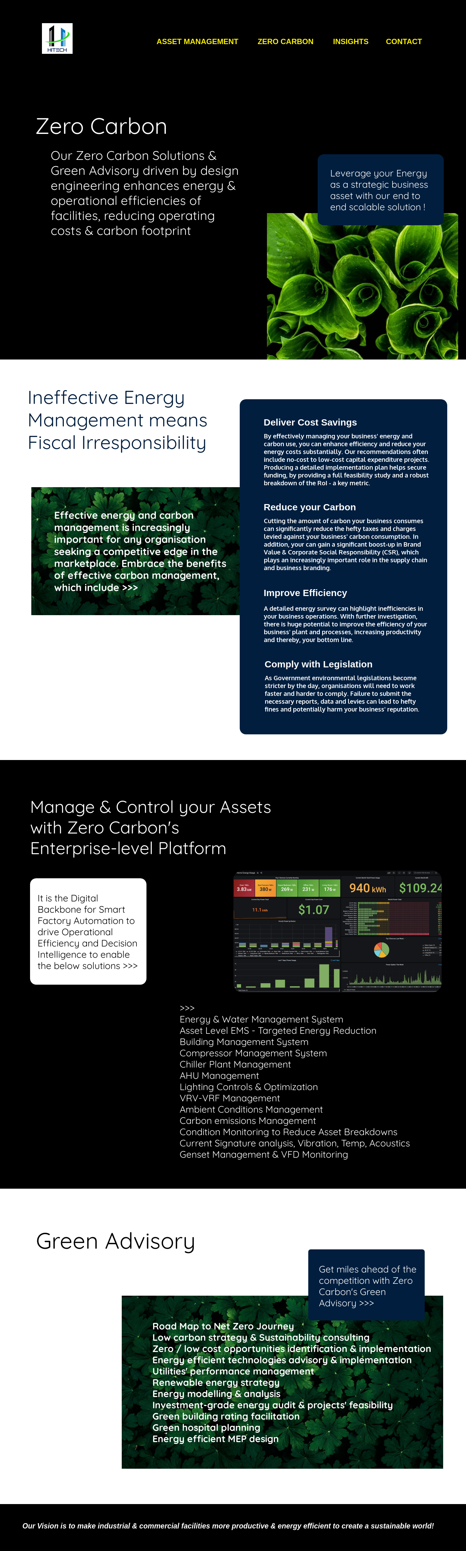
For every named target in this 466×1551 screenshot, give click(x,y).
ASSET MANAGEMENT (197, 41)
